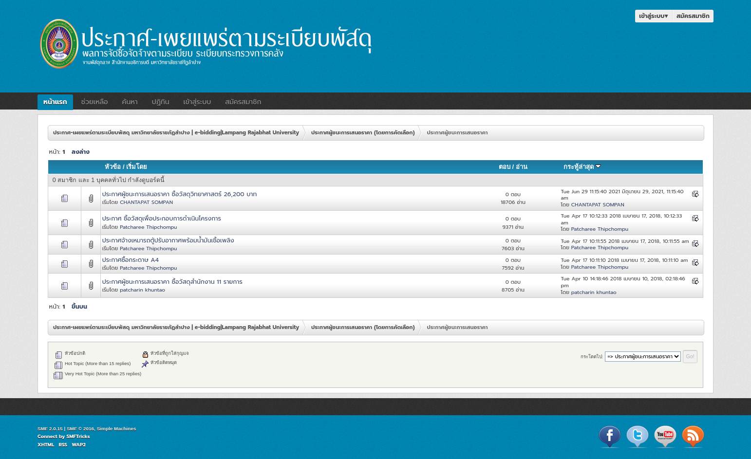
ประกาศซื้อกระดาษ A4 (130, 259)
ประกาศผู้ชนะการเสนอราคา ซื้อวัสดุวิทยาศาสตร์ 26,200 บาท (179, 194)
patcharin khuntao (142, 290)
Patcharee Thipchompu (148, 227)
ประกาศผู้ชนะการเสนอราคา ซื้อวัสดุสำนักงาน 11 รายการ (172, 281)
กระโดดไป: (592, 356)
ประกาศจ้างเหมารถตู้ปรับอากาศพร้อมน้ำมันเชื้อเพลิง (168, 240)
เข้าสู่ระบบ (653, 15)
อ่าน (521, 166)
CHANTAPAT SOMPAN (146, 202)
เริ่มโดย (136, 166)
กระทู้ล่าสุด (582, 166)
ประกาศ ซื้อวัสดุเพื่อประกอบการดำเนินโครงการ (161, 218)
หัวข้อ (113, 166)
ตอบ (504, 166)
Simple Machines (116, 428)
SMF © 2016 (80, 428)
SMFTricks (78, 436)
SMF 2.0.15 (50, 428)
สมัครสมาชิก (693, 15)
